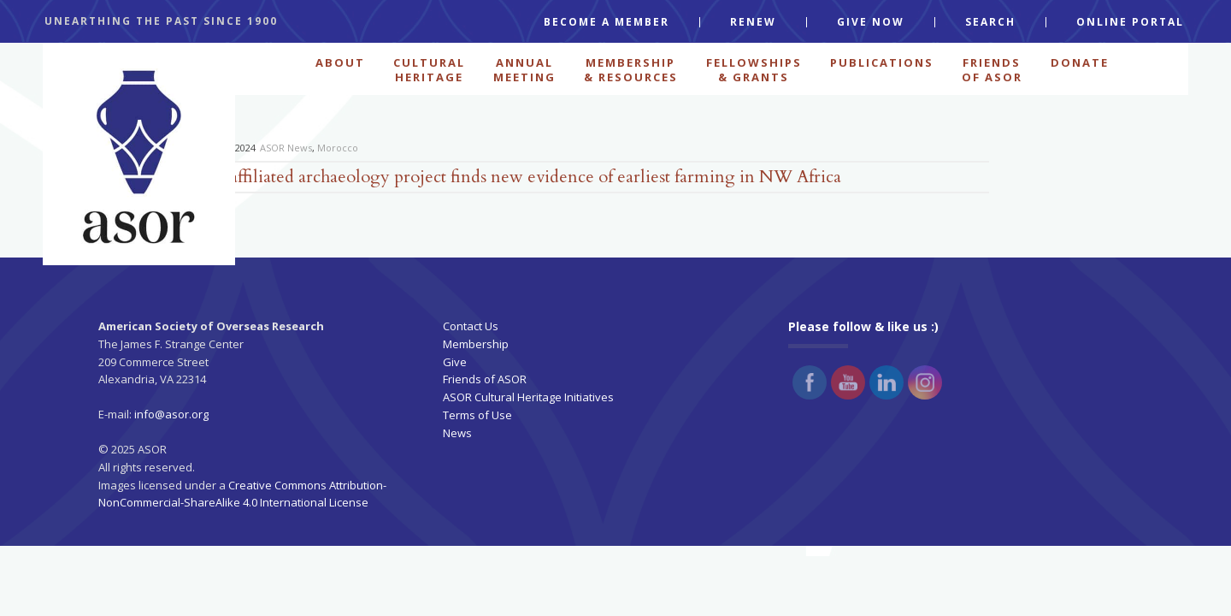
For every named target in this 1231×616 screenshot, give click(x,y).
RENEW (753, 22)
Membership (476, 344)
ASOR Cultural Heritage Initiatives (528, 397)
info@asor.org (171, 414)
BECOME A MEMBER (606, 22)
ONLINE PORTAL (1130, 22)
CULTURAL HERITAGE (429, 68)
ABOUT (340, 62)
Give (455, 362)
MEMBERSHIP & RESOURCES (631, 68)
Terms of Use (477, 415)
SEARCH (990, 22)
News (457, 433)
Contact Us (470, 326)
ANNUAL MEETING (524, 68)
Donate (1080, 62)
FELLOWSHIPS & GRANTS (754, 68)
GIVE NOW (870, 22)
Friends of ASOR (485, 379)
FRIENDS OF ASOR (992, 68)
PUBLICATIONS (882, 62)
